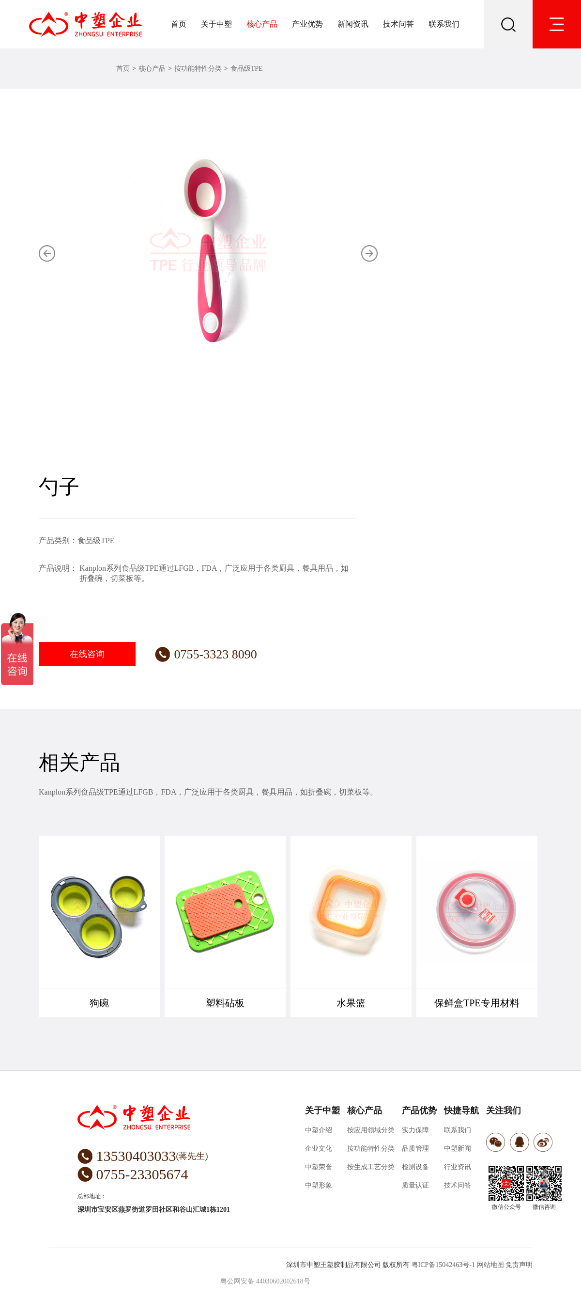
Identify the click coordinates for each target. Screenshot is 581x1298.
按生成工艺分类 (371, 1167)
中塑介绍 (318, 1130)
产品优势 (419, 1110)
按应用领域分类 (371, 1130)
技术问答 (398, 24)
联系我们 (443, 24)
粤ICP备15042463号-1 (443, 1264)
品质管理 (415, 1148)
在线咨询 (87, 654)
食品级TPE (246, 68)
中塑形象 (318, 1185)
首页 (178, 24)
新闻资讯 (352, 24)
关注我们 (503, 1110)
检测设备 (415, 1167)
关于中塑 (216, 24)
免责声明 (519, 1264)
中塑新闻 (457, 1148)
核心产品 (261, 24)
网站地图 (490, 1264)
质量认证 (415, 1185)
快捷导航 (461, 1110)
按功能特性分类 (198, 68)
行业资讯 (457, 1167)
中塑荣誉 (318, 1167)
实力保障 (415, 1130)
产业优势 (307, 24)
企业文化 (318, 1148)
